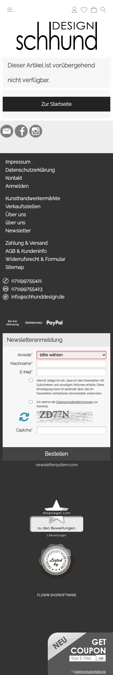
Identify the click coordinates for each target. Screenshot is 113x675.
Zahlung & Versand (26, 243)
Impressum (17, 162)
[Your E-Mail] (82, 658)
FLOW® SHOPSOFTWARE (56, 595)
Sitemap (14, 267)
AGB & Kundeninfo (26, 251)
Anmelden (16, 186)
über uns (15, 222)
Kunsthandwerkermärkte (32, 198)
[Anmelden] (74, 9)
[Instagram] (35, 131)
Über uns (15, 214)
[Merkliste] (84, 9)
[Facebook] (21, 131)
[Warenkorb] (93, 9)
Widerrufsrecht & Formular (35, 259)
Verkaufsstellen (22, 206)
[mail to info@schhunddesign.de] (6, 131)
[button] (9, 9)
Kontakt (13, 178)
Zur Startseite (56, 104)
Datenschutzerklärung (30, 170)
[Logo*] (56, 18)
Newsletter (18, 231)
